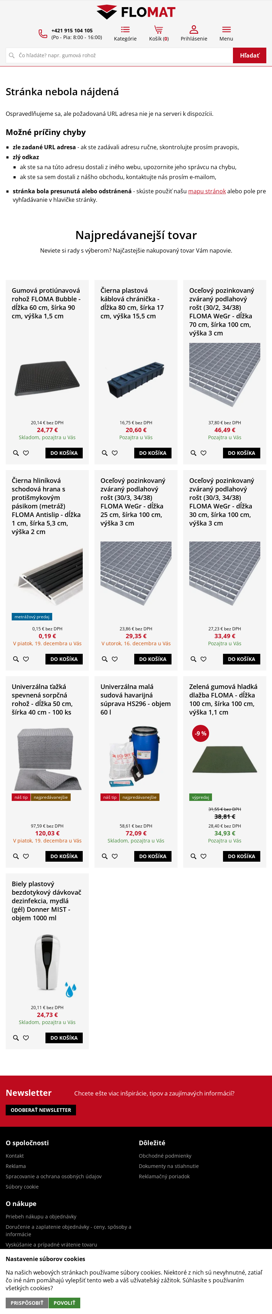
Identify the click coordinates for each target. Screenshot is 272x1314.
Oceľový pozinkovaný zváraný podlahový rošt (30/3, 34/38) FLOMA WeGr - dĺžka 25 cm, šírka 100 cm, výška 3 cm (132, 501)
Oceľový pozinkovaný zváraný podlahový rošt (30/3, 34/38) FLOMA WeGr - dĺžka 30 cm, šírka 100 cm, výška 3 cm (221, 501)
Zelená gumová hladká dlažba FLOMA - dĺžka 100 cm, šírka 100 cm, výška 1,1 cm (223, 699)
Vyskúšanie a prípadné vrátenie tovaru (51, 1244)
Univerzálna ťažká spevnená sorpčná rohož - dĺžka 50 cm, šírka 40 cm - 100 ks (42, 699)
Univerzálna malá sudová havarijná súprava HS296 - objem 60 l (135, 699)
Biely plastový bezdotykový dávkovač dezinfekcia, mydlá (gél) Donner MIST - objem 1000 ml (46, 900)
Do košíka (64, 452)
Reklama (16, 1166)
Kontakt (15, 1155)
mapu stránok (207, 191)
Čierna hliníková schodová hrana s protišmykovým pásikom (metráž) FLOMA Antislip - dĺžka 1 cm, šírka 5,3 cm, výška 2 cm (46, 506)
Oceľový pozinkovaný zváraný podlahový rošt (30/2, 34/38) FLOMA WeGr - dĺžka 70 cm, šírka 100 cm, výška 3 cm (221, 311)
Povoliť (64, 1302)
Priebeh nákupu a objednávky (41, 1216)
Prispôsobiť (27, 1302)
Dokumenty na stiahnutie (169, 1166)
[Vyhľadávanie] (119, 55)
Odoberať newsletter (41, 1109)
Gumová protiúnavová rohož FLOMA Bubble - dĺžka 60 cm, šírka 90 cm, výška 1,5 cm (46, 303)
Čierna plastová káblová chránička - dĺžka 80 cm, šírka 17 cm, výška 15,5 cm (132, 303)
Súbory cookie (22, 1186)
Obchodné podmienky (165, 1155)
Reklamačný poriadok (164, 1176)
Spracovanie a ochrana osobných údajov (54, 1176)
